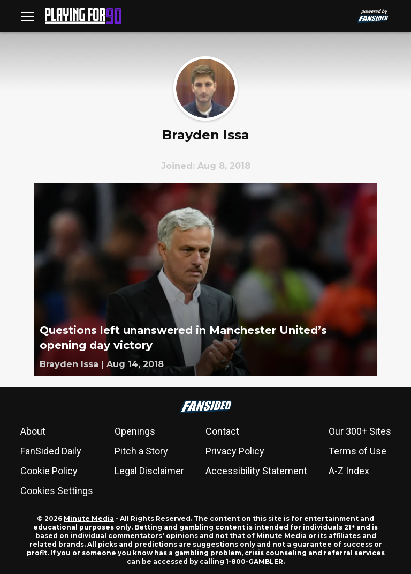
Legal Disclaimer (149, 470)
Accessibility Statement (256, 470)
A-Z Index (349, 470)
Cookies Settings (56, 490)
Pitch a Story (141, 451)
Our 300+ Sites (360, 431)
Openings (135, 431)
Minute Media (89, 519)
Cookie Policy (49, 470)
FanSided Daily (50, 451)
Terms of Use (357, 451)
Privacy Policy (235, 451)
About (32, 431)
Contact (222, 431)
